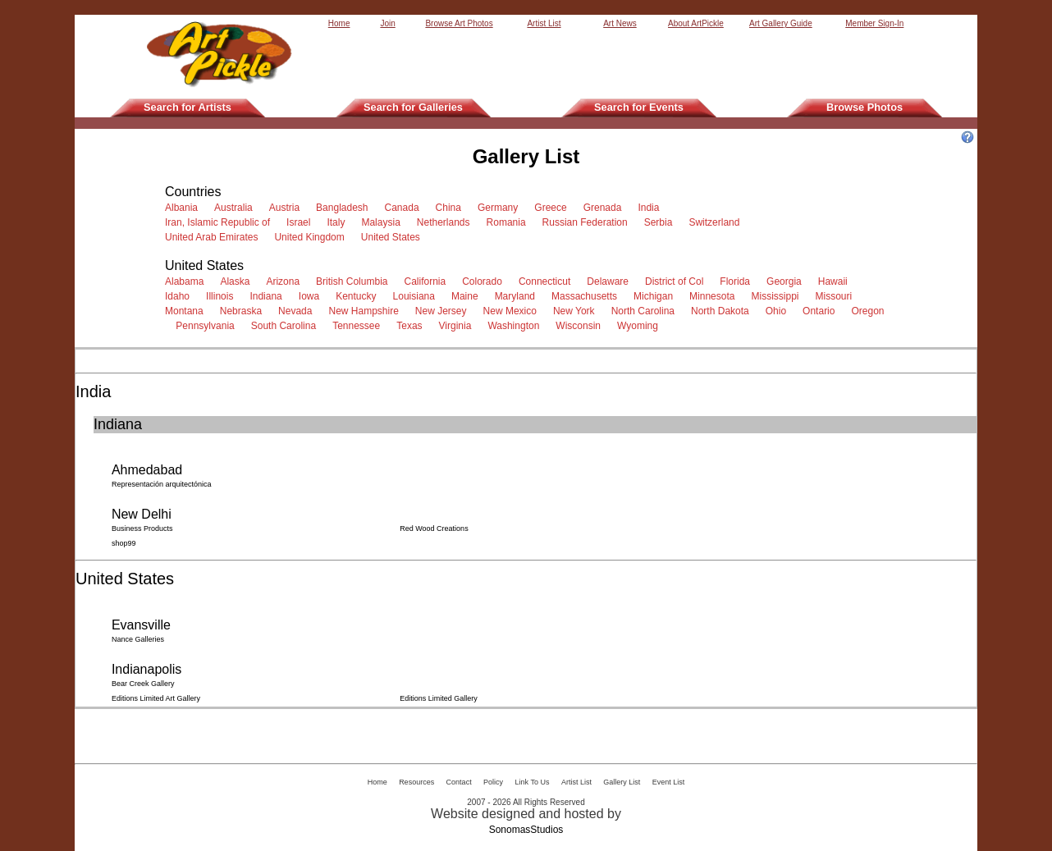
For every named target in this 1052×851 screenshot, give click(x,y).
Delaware (610, 281)
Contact (459, 782)
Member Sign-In (874, 23)
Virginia (458, 326)
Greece (553, 207)
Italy (338, 222)
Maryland (518, 296)
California (427, 281)
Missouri (837, 296)
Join (387, 23)
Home (339, 23)
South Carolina (286, 326)
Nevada (298, 311)
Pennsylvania (208, 326)
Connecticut (547, 281)
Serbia (661, 222)
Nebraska (244, 311)
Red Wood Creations (435, 528)
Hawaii (835, 281)
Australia (236, 207)
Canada (405, 207)
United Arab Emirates (214, 237)
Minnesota (714, 296)
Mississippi (777, 296)
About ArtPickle (696, 23)
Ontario (821, 311)
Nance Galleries (139, 639)
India (651, 207)
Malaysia (383, 222)
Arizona (285, 281)
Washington (516, 326)
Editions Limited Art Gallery (157, 698)
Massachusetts (587, 296)
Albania (184, 207)
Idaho (180, 296)
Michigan (656, 296)
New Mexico (512, 311)
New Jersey (443, 311)
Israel (301, 222)
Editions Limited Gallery (439, 698)
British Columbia (354, 281)
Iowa (312, 296)
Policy (493, 782)
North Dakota (722, 311)
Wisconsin (581, 326)
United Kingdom (312, 237)
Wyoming (640, 326)
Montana (186, 311)
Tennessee (359, 326)
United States (393, 237)
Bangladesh (344, 207)
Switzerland (716, 222)
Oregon (868, 311)
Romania (509, 222)
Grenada (605, 207)
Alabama (187, 281)
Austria (287, 207)
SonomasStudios (526, 829)
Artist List (543, 23)
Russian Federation (587, 222)
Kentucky (359, 296)
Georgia (786, 281)
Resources (416, 782)
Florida (737, 281)
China (451, 207)
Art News (620, 23)
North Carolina (645, 311)
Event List (668, 782)
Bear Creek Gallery (144, 683)
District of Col (677, 281)
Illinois (222, 296)
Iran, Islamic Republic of (220, 222)
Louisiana (417, 296)
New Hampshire (366, 311)
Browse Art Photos (458, 23)
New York (576, 311)
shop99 (125, 543)
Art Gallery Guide (780, 23)
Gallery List (621, 782)
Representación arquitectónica (162, 484)
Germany (501, 207)
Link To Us (532, 782)
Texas (412, 326)
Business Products (143, 528)
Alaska (237, 281)
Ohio (779, 311)
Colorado (484, 281)
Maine (467, 296)
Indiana (268, 296)
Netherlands (446, 222)
